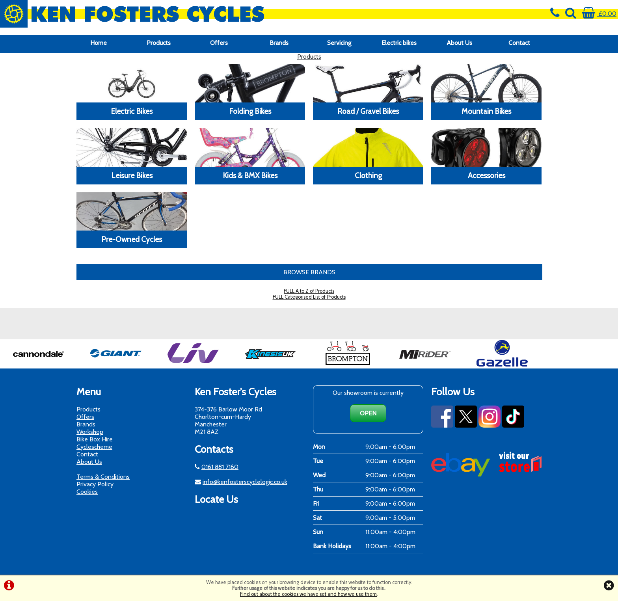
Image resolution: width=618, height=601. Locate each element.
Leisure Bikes (132, 175)
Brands (279, 43)
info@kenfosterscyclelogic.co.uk (245, 482)
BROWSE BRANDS (309, 272)
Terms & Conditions (103, 476)
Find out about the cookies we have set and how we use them (308, 594)
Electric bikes (399, 43)
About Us (459, 43)
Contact (519, 43)
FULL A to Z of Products (309, 291)
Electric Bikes (132, 111)
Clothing (368, 175)
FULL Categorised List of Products (309, 297)
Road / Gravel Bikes (368, 111)
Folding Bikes (250, 111)
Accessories (486, 175)
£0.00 (599, 13)
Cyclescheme (94, 446)
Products (159, 43)
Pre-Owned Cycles (131, 239)
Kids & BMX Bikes (250, 175)
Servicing (339, 43)
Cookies (87, 491)
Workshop (89, 431)
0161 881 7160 (219, 467)
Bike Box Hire (94, 439)
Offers (219, 43)
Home (98, 43)
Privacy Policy (95, 484)
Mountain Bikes (486, 111)
